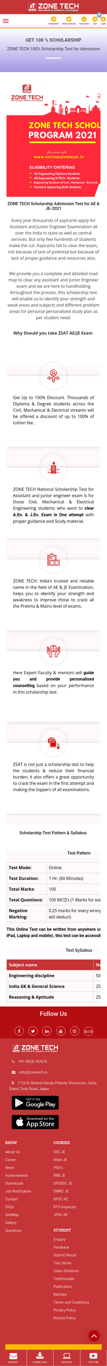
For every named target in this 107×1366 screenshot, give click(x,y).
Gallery (10, 1223)
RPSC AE (61, 1199)
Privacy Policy (65, 1310)
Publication (54, 21)
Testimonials (64, 1279)
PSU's (58, 1168)
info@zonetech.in (33, 1072)
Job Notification (18, 1191)
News (9, 1168)
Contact (11, 1199)
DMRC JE (61, 1191)
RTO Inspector (65, 1207)
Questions (13, 1230)
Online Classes (69, 21)
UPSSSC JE (63, 1183)
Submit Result (65, 1255)
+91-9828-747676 (32, 1061)
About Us (12, 1152)
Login (103, 21)
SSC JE (59, 1152)
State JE (60, 1160)
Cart (95, 20)
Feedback (61, 1247)
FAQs (9, 1207)
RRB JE (59, 1175)
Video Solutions (66, 1271)
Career (10, 1160)
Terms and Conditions (71, 1302)
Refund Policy (65, 1318)
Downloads (14, 1183)
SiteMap (12, 1215)
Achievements (16, 1175)
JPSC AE (61, 1215)
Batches (60, 1294)
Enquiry (60, 1239)
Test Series (84, 21)
